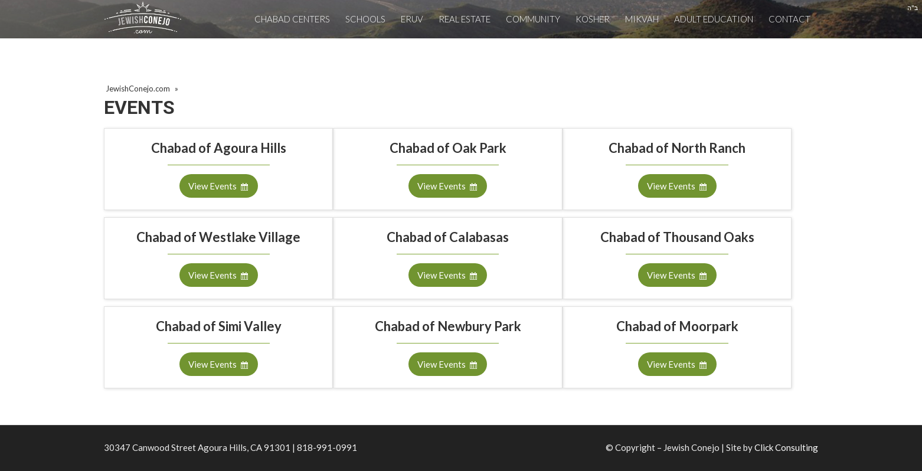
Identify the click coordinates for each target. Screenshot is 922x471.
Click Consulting (786, 447)
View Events (212, 186)
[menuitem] (292, 19)
